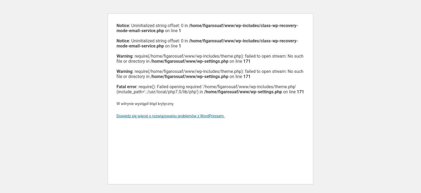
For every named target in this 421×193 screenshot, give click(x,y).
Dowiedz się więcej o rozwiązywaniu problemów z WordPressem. (171, 116)
